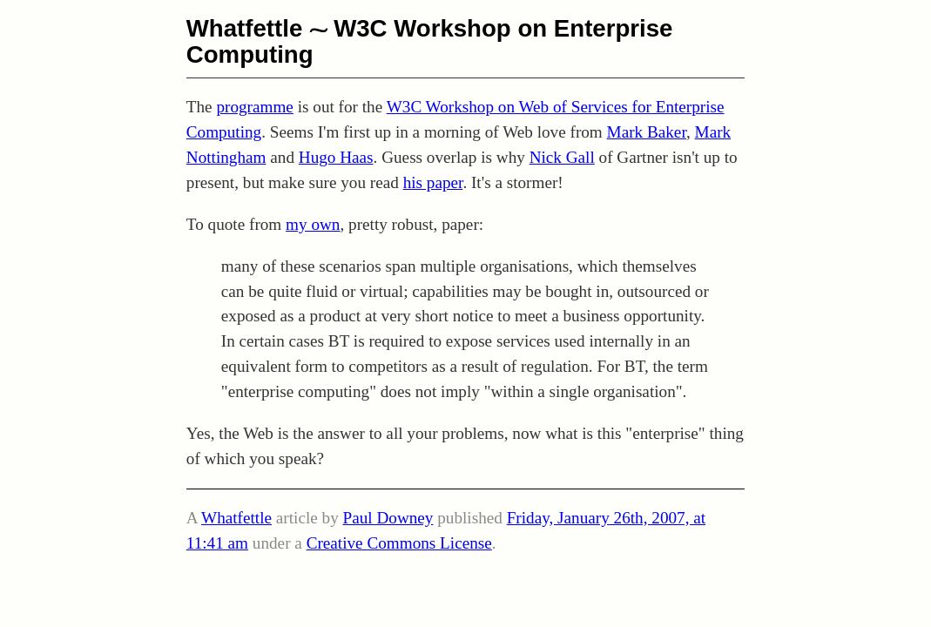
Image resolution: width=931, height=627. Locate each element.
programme (254, 107)
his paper (433, 182)
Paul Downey (388, 518)
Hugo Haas (336, 157)
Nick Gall (562, 157)
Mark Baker (646, 132)
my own (313, 224)
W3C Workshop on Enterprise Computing (429, 41)
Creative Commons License (399, 543)
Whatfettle (244, 28)
